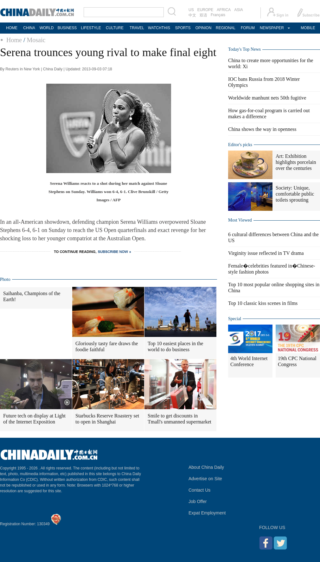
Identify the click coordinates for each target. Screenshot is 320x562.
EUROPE (205, 10)
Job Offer (198, 501)
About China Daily (206, 467)
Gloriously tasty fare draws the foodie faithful (106, 346)
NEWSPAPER (271, 28)
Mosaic (36, 39)
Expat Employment (207, 512)
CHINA (29, 28)
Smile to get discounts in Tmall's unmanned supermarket (179, 418)
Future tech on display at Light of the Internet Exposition (34, 418)
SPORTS (182, 28)
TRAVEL (137, 28)
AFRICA (224, 10)
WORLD (47, 28)
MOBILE (308, 28)
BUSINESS (67, 28)
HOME (11, 28)
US (191, 10)
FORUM (248, 28)
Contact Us (199, 490)
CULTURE (115, 28)
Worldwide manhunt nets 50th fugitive (267, 97)
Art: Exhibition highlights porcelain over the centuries (296, 162)
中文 (192, 15)
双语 (203, 15)
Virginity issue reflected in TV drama (266, 253)
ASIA (238, 10)
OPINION (203, 28)
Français (218, 15)
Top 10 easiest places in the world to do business (175, 346)
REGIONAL (225, 28)
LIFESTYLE (91, 28)
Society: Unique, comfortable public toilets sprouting (295, 194)
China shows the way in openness (262, 129)
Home (14, 39)
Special (234, 318)
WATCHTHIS (159, 28)
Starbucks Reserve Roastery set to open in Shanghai (107, 418)
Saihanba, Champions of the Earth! (31, 296)
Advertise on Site (205, 478)
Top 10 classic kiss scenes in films (263, 303)
